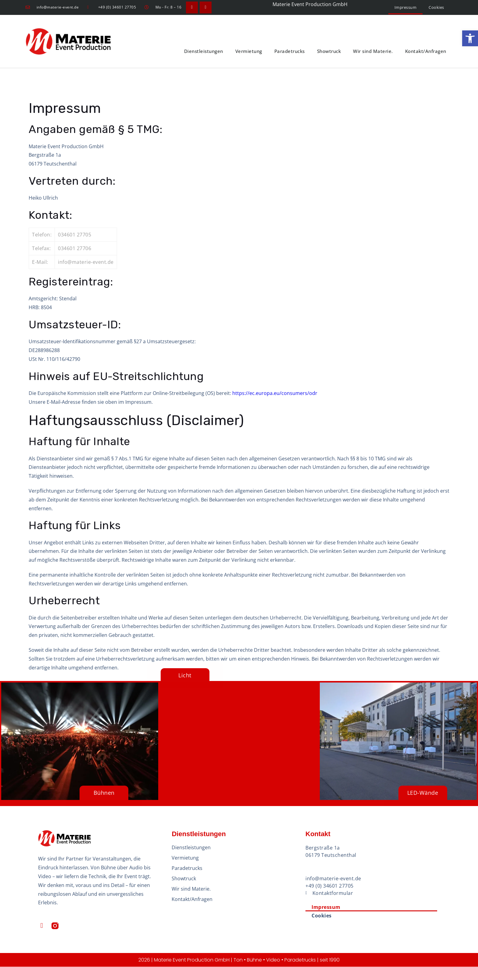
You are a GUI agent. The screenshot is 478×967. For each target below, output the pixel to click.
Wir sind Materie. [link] (373, 51)
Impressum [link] (405, 7)
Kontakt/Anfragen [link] (425, 51)
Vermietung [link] (248, 51)
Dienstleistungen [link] (203, 51)
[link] (470, 38)
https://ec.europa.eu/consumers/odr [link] (274, 393)
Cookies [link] (436, 7)
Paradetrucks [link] (289, 51)
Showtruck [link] (329, 51)
